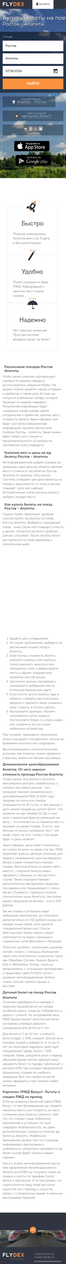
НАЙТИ (33, 84)
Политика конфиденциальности (47, 1261)
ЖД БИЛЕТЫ (43, 4)
